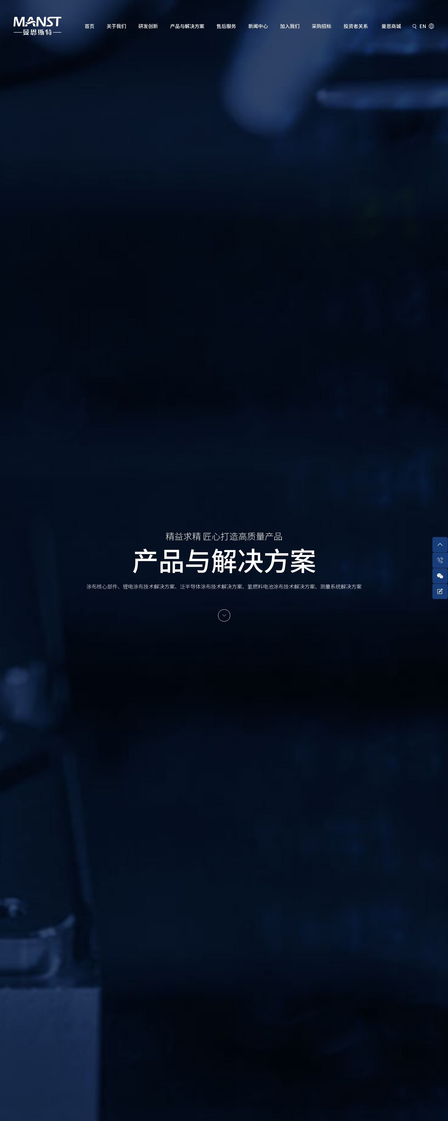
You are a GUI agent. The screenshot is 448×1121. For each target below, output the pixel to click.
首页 (89, 26)
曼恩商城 (391, 26)
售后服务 (226, 26)
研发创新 (148, 26)
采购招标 (321, 26)
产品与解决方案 (187, 26)
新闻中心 (258, 26)
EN (422, 26)
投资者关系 (356, 26)
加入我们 (290, 26)
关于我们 (116, 26)
